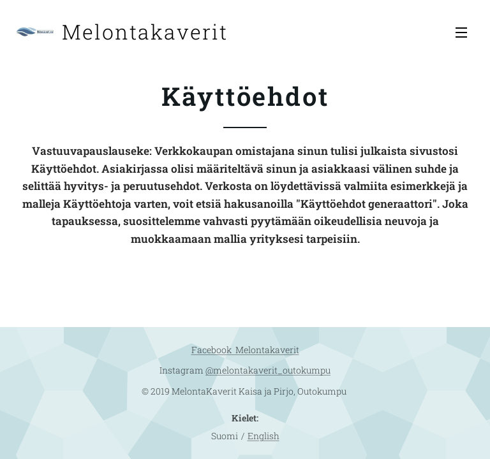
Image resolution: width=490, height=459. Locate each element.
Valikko (461, 32)
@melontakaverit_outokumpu (267, 370)
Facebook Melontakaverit (245, 350)
